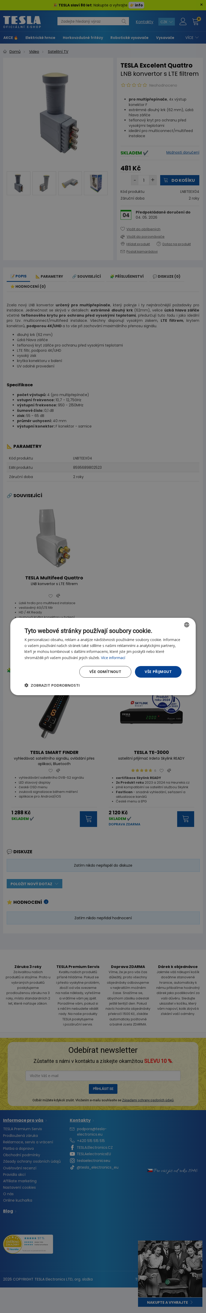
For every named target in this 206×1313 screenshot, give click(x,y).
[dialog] (103, 656)
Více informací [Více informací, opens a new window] (113, 657)
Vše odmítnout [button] (105, 671)
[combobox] (186, 624)
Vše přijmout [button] (158, 671)
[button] (52, 685)
